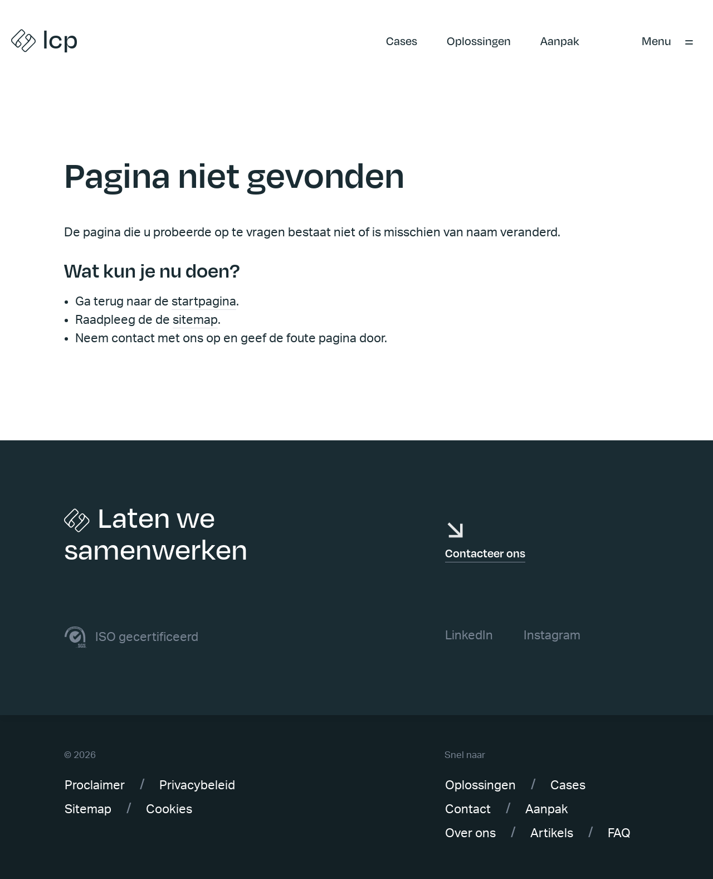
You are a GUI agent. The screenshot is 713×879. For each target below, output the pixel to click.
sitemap (195, 320)
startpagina (204, 301)
